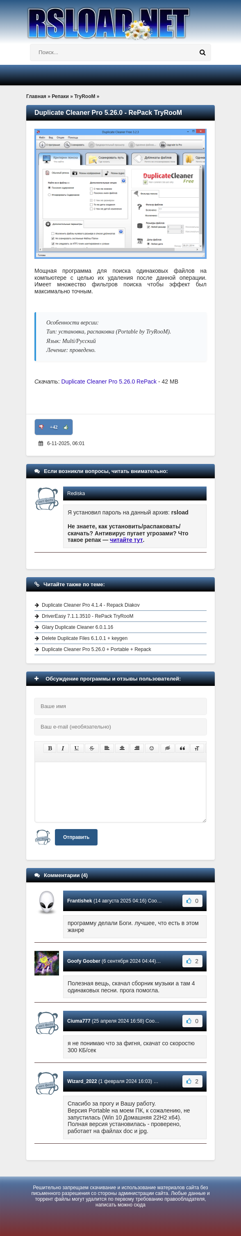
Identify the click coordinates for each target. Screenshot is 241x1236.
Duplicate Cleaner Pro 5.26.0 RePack (109, 381)
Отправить (76, 837)
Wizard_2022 (82, 1081)
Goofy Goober (83, 961)
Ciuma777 (79, 1021)
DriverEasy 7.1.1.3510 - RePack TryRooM (87, 616)
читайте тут (126, 540)
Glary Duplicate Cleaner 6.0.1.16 (77, 627)
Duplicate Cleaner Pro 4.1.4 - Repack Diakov (91, 605)
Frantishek (79, 901)
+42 (54, 427)
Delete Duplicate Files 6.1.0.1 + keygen (84, 638)
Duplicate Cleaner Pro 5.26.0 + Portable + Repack (96, 649)
